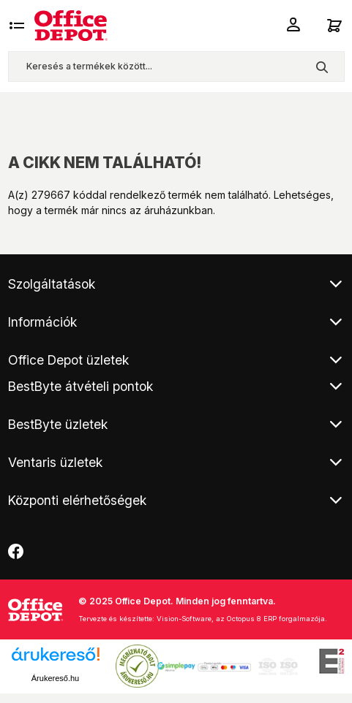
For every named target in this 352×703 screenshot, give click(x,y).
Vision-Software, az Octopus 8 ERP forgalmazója (241, 619)
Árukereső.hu (55, 678)
